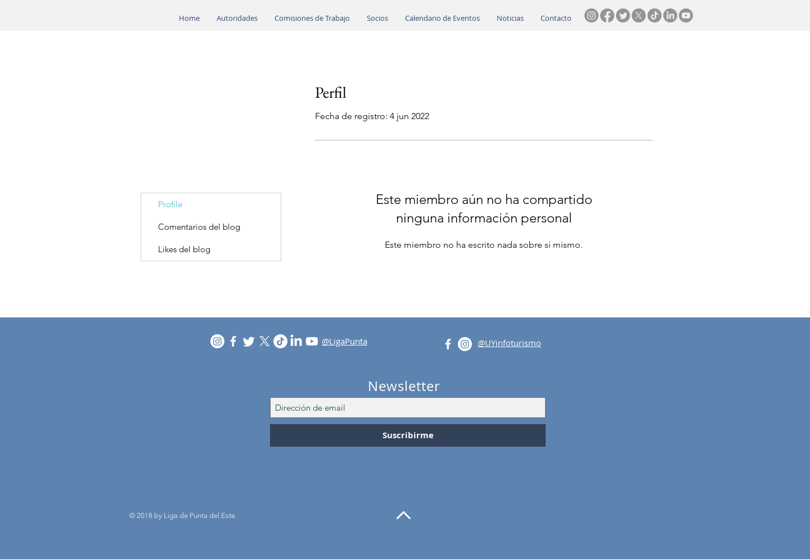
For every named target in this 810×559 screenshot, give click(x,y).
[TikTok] (654, 15)
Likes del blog (184, 249)
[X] (639, 15)
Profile (170, 204)
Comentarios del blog (199, 226)
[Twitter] (623, 15)
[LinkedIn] (670, 15)
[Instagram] (591, 15)
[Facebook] (607, 15)
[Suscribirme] (408, 435)
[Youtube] (686, 15)
